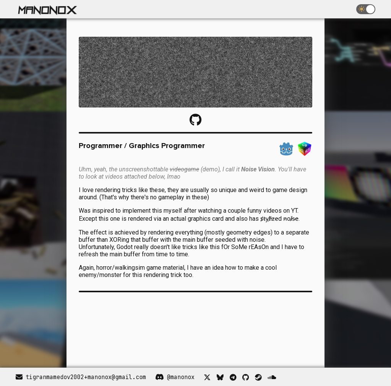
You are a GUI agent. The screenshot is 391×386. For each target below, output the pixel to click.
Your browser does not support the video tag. (136, 326)
